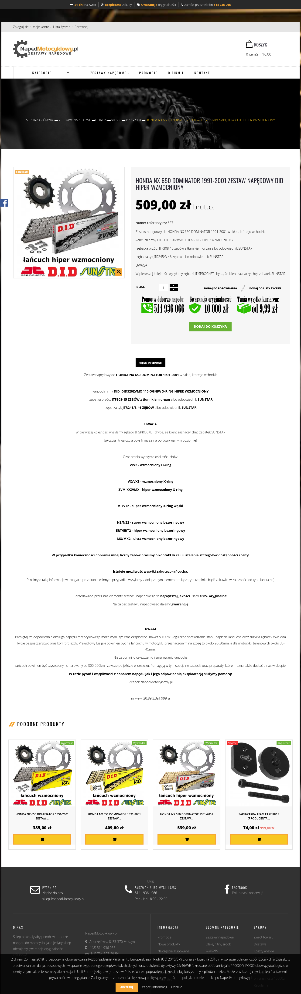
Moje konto (41, 27)
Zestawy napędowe (220, 937)
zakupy (116, 5)
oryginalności (156, 5)
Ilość (140, 286)
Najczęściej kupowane (173, 951)
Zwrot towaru (263, 937)
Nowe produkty (168, 944)
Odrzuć (176, 987)
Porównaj (81, 27)
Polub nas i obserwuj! (247, 893)
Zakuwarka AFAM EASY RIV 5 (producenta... (259, 816)
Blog (150, 881)
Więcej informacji (150, 363)
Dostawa (260, 944)
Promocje (164, 937)
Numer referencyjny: (151, 223)
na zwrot (83, 5)
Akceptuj (126, 987)
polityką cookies (193, 977)
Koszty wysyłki (264, 951)
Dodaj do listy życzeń (265, 288)
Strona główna (39, 120)
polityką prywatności (161, 977)
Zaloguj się (21, 27)
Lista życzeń (62, 27)
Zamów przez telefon (206, 5)
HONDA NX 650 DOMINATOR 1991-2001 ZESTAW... (42, 816)
